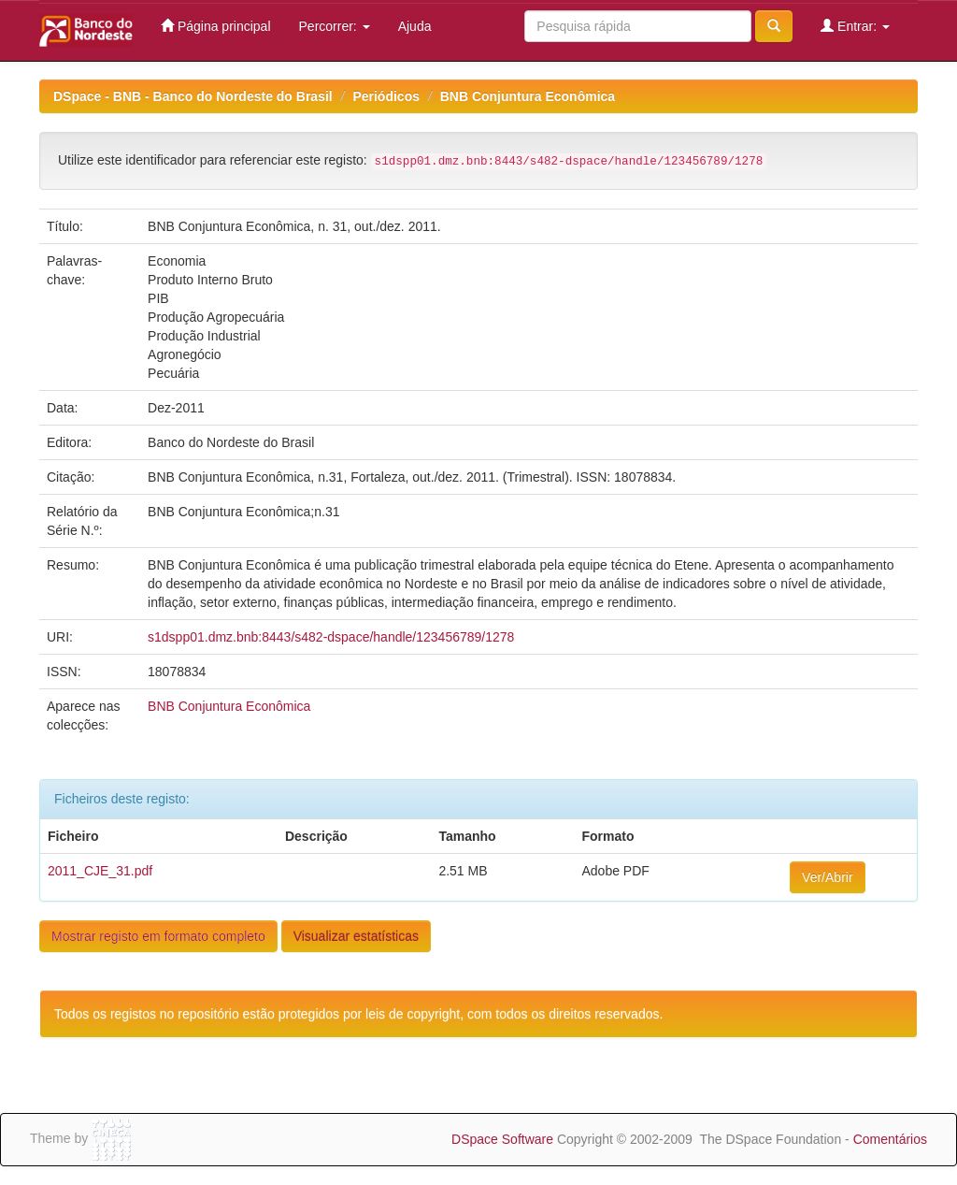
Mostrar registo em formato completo (158, 936)
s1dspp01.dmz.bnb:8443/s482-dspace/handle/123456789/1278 (331, 636)
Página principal (216, 26)
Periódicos (386, 96)
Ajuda (415, 26)
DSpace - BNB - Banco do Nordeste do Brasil (193, 96)
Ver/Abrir (827, 877)
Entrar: (855, 26)
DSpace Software (502, 1139)
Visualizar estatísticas (356, 936)
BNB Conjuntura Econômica (527, 96)
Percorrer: (334, 26)
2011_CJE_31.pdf (100, 870)
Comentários (890, 1139)
